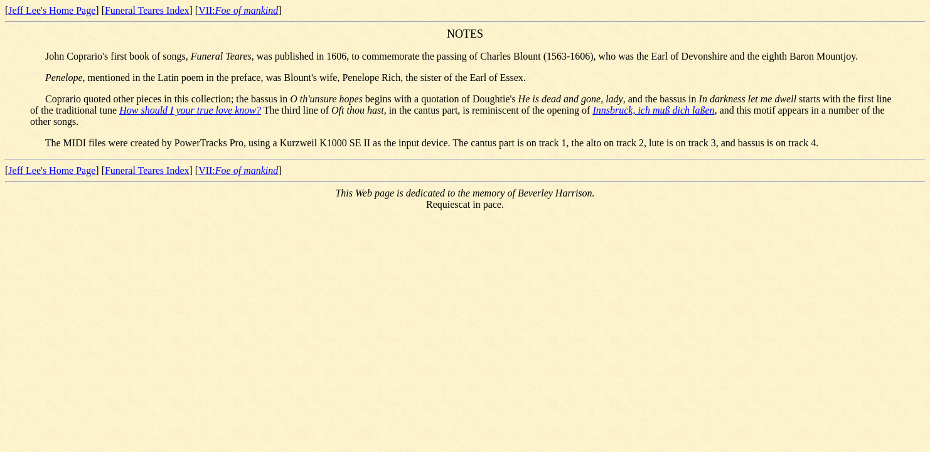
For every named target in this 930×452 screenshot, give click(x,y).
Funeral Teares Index (147, 10)
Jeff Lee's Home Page (51, 10)
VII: (238, 10)
